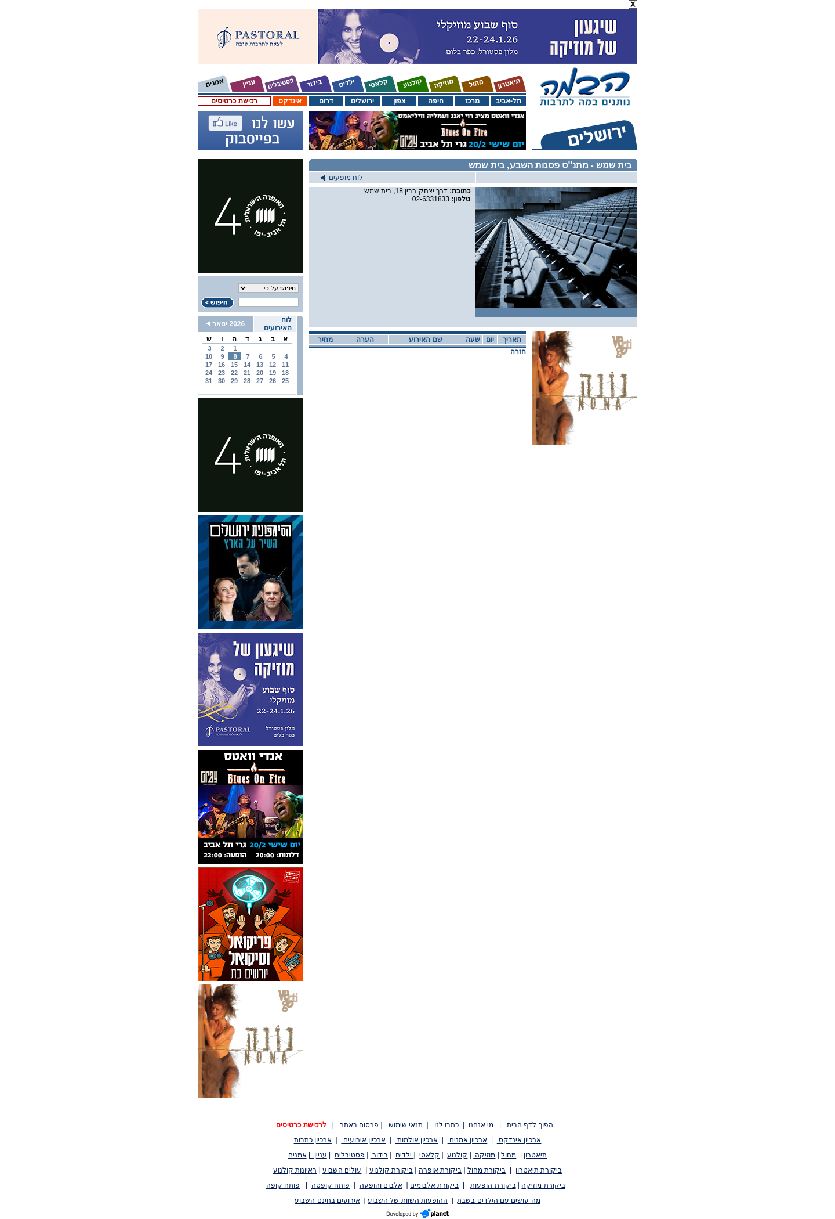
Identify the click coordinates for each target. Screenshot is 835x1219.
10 (208, 356)
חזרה (518, 352)
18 (285, 372)
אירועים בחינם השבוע (327, 1200)
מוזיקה (484, 1155)
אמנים (297, 1155)
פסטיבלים (350, 1155)
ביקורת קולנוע (391, 1170)
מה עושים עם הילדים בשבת (498, 1200)
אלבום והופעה (381, 1185)
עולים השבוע (341, 1170)
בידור (379, 1155)
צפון (399, 101)
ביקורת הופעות (492, 1185)
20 (259, 372)
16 (221, 364)
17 (208, 364)
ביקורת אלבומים (434, 1185)
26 (272, 380)
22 (234, 372)
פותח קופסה (330, 1185)
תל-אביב (508, 101)
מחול (508, 1155)
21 (247, 372)
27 (259, 380)
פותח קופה (283, 1185)
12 (272, 364)
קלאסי (429, 1155)
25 (285, 380)
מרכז (472, 101)
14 (247, 364)
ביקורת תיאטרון (538, 1170)
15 (234, 364)
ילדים (404, 1155)
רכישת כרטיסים (234, 101)
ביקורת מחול (486, 1170)
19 (272, 372)
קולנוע (457, 1155)
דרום (326, 101)
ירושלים (362, 101)
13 (259, 364)
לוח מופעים (341, 178)
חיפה (436, 101)
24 (208, 372)
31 (208, 380)
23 (221, 372)
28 (247, 380)
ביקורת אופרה (440, 1170)
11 (285, 364)
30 (221, 380)
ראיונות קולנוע (295, 1170)
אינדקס (290, 101)
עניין (318, 1155)
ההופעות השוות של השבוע (408, 1200)
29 (234, 380)
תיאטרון (535, 1155)
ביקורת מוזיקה (543, 1185)
